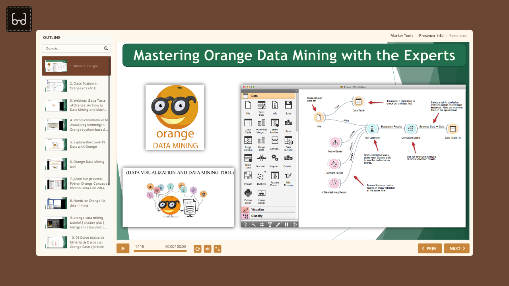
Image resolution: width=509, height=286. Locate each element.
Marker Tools (401, 35)
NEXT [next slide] (455, 248)
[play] (123, 248)
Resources (457, 35)
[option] (76, 65)
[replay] (197, 249)
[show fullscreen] (217, 249)
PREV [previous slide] (431, 248)
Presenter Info (431, 35)
